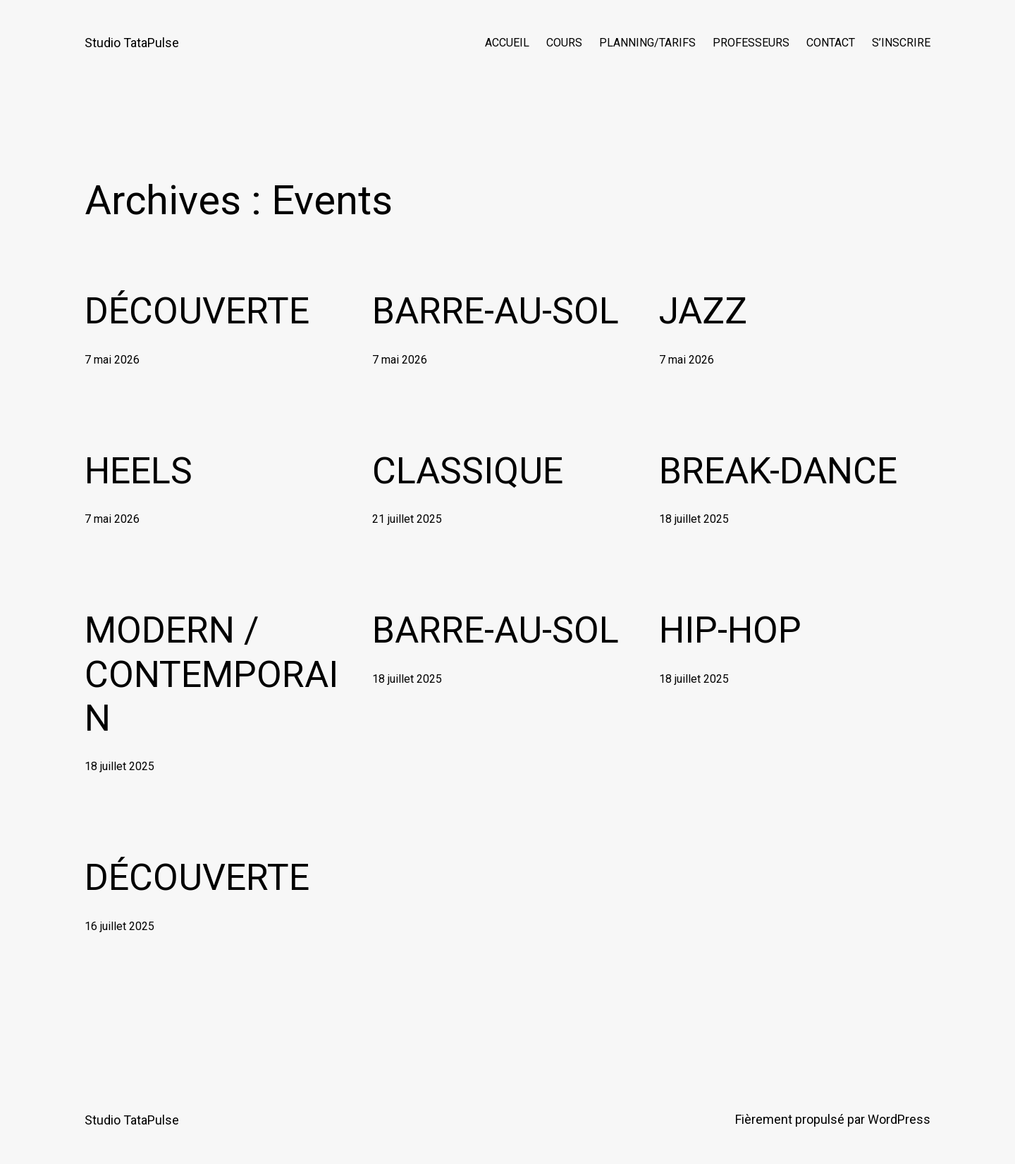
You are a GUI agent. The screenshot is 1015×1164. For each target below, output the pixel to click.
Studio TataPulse (132, 42)
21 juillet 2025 (407, 519)
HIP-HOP (730, 630)
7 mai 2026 (112, 359)
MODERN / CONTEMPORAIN (211, 674)
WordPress (899, 1119)
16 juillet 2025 (119, 926)
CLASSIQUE (467, 471)
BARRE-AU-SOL (495, 311)
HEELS (138, 471)
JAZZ (703, 311)
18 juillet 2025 (694, 519)
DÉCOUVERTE (197, 311)
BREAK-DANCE (778, 471)
